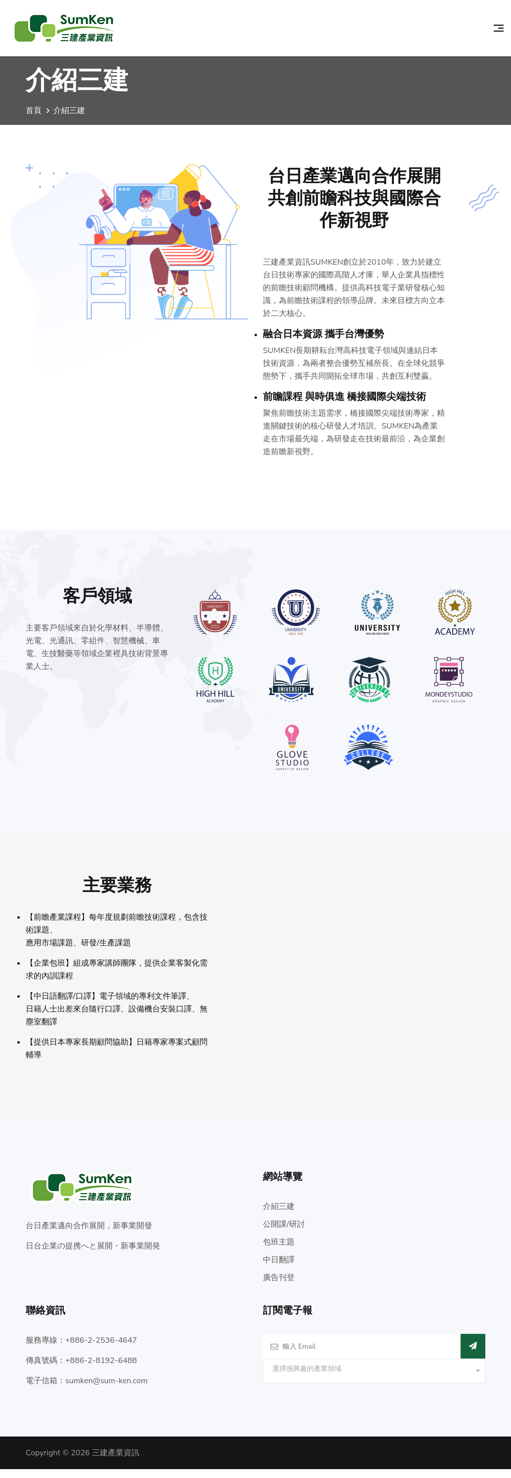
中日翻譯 (279, 1268)
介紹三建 (279, 1215)
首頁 (34, 116)
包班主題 (279, 1250)
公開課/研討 (284, 1233)
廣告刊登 (279, 1286)
